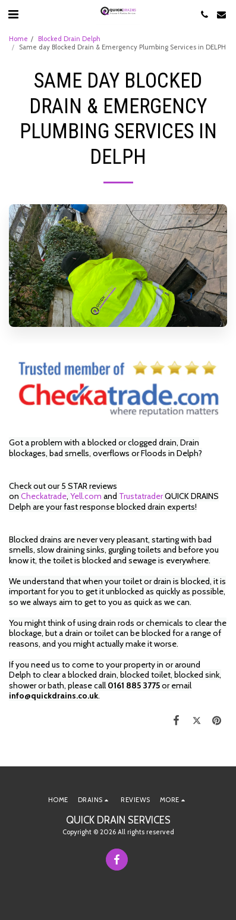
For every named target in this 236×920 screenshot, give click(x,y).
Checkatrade (44, 496)
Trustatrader (141, 496)
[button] (13, 14)
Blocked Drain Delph (69, 39)
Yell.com (86, 496)
